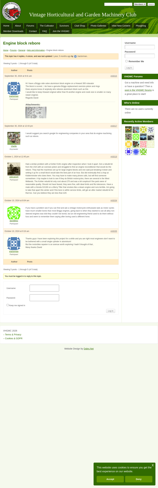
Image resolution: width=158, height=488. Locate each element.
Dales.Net (89, 348)
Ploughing (141, 25)
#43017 (113, 126)
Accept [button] (110, 479)
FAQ (44, 31)
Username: (11, 288)
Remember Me (134, 61)
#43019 (113, 157)
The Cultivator (47, 25)
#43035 (113, 231)
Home (6, 25)
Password (140, 54)
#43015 (113, 76)
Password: (11, 298)
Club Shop (79, 25)
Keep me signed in (17, 305)
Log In (110, 311)
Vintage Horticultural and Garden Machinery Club (82, 15)
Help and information (36, 50)
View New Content (121, 25)
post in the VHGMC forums (138, 90)
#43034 (113, 200)
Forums (30, 25)
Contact (33, 31)
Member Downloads (13, 31)
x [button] (153, 464)
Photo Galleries (98, 25)
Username (140, 45)
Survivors (64, 25)
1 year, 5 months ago (62, 56)
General (21, 50)
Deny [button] (139, 479)
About (18, 25)
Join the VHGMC (61, 31)
